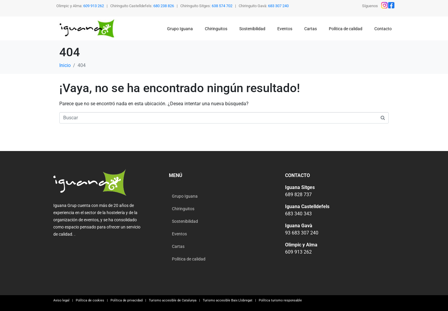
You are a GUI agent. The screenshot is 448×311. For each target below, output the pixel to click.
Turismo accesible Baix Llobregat (226, 300)
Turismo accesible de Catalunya (172, 300)
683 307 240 (278, 6)
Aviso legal (61, 300)
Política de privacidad (127, 300)
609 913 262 (93, 6)
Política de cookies (91, 300)
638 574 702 (222, 6)
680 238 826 (163, 6)
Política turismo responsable (280, 300)
